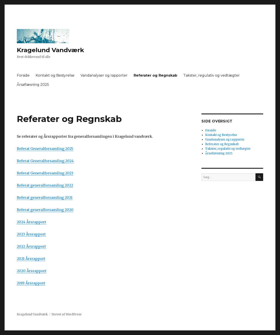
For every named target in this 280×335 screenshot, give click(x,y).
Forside (23, 75)
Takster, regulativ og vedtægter (211, 75)
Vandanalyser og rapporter (104, 75)
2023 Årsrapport (31, 234)
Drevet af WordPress (66, 314)
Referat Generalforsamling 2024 (45, 161)
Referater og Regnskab (155, 75)
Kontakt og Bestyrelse (55, 75)
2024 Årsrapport (31, 222)
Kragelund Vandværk (50, 50)
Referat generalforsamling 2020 (45, 210)
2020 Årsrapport (31, 271)
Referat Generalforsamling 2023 (45, 173)
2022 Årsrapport (31, 246)
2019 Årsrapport (31, 283)
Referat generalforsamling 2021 (44, 197)
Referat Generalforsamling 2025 (45, 148)
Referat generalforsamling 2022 (45, 185)
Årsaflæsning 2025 (33, 84)
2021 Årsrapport (31, 258)
